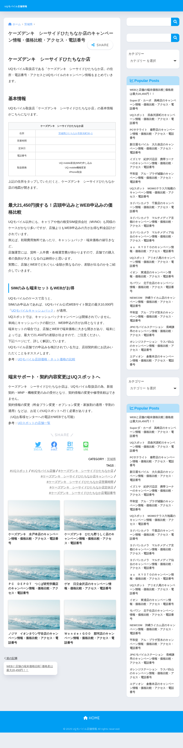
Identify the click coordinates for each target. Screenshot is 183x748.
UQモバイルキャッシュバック (32, 310)
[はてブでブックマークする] (70, 446)
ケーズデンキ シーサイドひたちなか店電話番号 (83, 492)
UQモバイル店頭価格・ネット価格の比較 (47, 358)
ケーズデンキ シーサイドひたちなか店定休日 (82, 486)
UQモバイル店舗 (44, 470)
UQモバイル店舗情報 (26, 5)
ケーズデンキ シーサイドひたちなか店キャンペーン (78, 476)
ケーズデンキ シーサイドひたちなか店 (86, 470)
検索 (175, 22)
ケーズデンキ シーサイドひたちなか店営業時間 (81, 481)
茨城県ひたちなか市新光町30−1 (75, 132)
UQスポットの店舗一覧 (34, 422)
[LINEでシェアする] (85, 446)
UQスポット (20, 470)
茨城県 (111, 458)
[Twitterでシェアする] (38, 446)
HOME (91, 733)
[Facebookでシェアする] (54, 446)
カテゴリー (136, 54)
